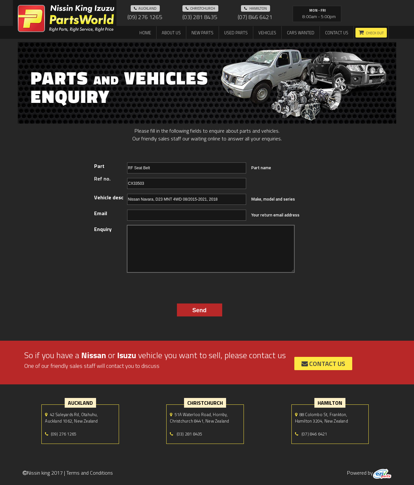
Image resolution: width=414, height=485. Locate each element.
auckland (145, 8)
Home (145, 32)
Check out (375, 33)
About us (171, 32)
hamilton (255, 8)
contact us (323, 363)
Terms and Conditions (89, 473)
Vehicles (267, 32)
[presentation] (190, 286)
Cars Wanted (300, 32)
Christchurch (200, 8)
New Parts (202, 32)
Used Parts (236, 32)
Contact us (336, 32)
